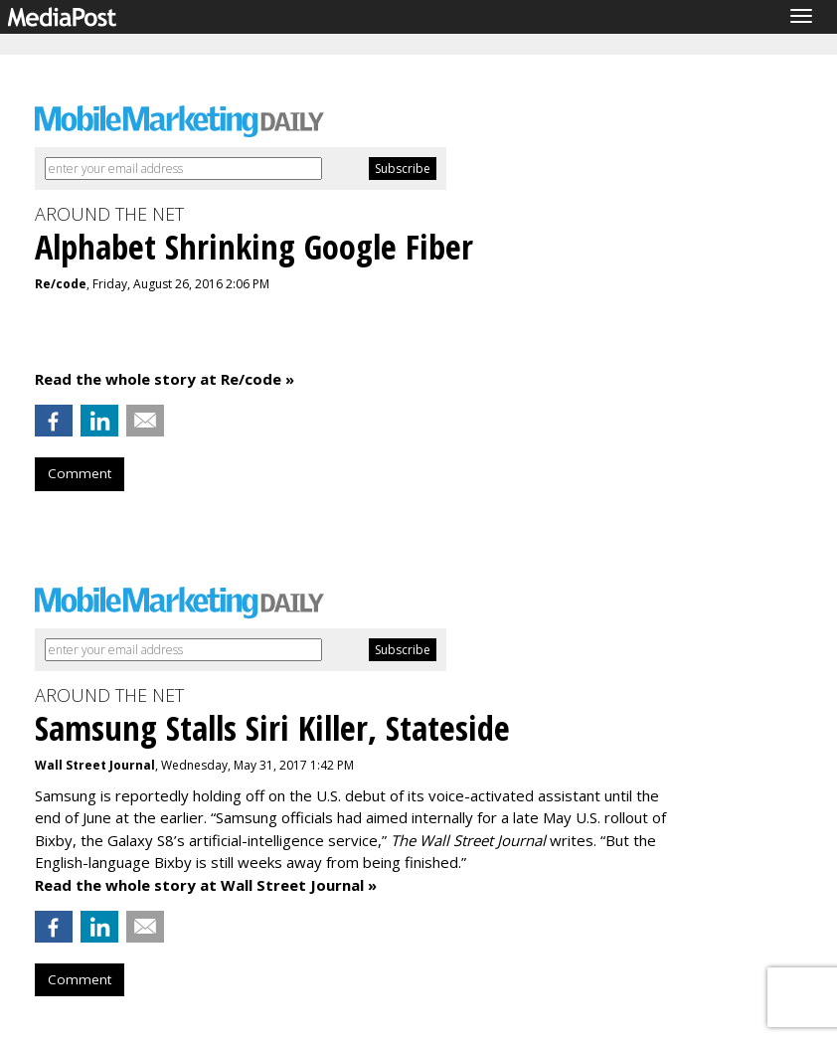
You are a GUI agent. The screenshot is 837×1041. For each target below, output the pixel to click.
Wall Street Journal (95, 765)
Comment (79, 473)
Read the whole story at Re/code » (164, 379)
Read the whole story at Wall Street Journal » (206, 885)
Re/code (60, 283)
